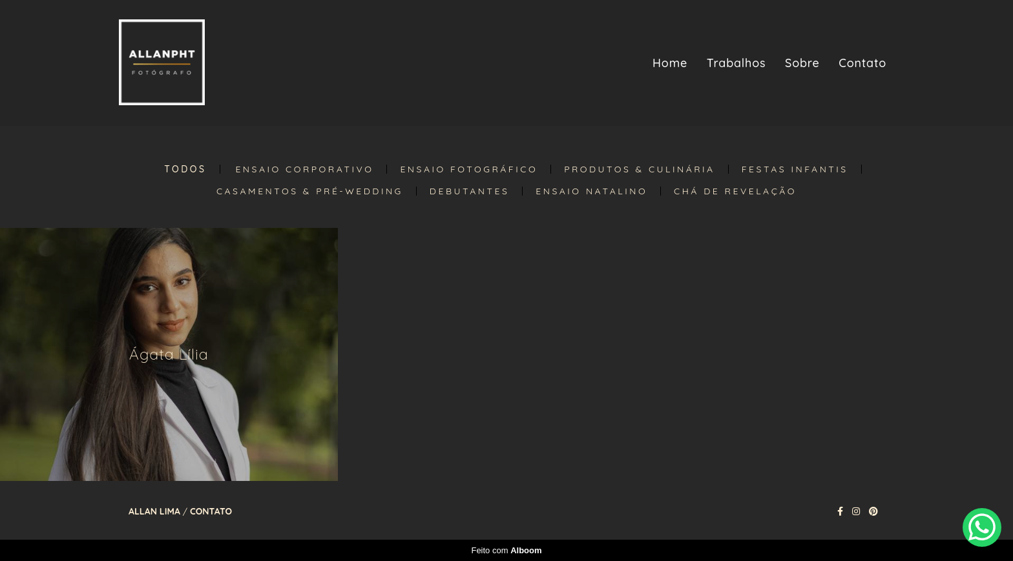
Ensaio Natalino (591, 191)
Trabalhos (736, 63)
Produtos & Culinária (639, 169)
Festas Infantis (795, 169)
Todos (185, 169)
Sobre (802, 63)
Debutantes (469, 191)
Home (670, 63)
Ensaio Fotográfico (469, 169)
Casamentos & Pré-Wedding (309, 191)
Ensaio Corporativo (304, 169)
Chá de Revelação (735, 191)
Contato (862, 63)
